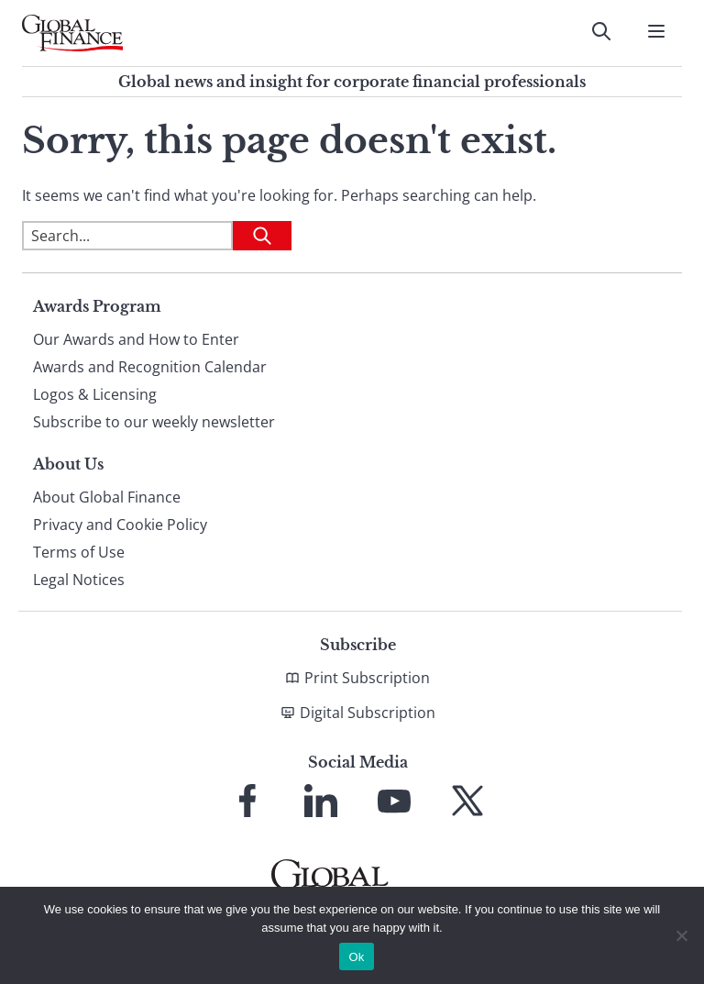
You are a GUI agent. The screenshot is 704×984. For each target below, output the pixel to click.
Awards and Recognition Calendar (150, 367)
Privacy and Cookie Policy (120, 524)
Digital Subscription (367, 712)
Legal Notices (79, 579)
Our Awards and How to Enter (136, 339)
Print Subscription (367, 678)
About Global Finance (107, 497)
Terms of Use (79, 552)
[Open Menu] (656, 31)
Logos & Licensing (95, 394)
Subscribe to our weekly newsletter (154, 422)
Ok (356, 957)
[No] (681, 935)
